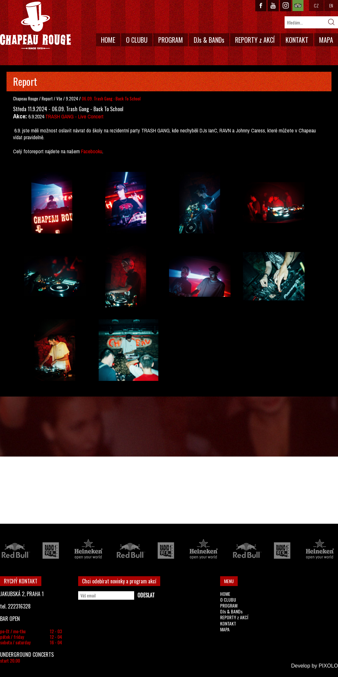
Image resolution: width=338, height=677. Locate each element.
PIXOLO (328, 666)
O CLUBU (137, 40)
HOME (108, 40)
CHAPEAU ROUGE (35, 26)
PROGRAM (170, 40)
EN (331, 5)
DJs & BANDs (209, 40)
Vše (59, 98)
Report (47, 98)
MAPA (326, 40)
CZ (316, 5)
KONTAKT (297, 40)
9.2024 (72, 98)
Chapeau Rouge (25, 98)
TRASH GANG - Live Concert (74, 116)
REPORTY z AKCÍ (255, 40)
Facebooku (91, 151)
